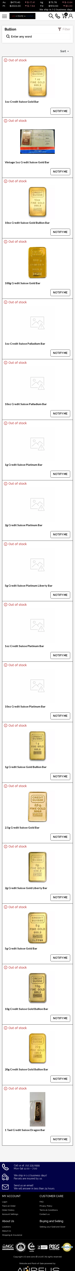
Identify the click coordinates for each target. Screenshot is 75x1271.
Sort (63, 51)
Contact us (45, 1214)
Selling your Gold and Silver (52, 1227)
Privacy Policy (46, 1206)
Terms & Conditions (49, 1210)
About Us (6, 1231)
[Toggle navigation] (4, 16)
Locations (6, 1227)
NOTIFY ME (60, 111)
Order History (8, 1210)
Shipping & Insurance (12, 1235)
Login (4, 1202)
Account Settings (10, 1214)
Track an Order (9, 1206)
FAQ (41, 1202)
